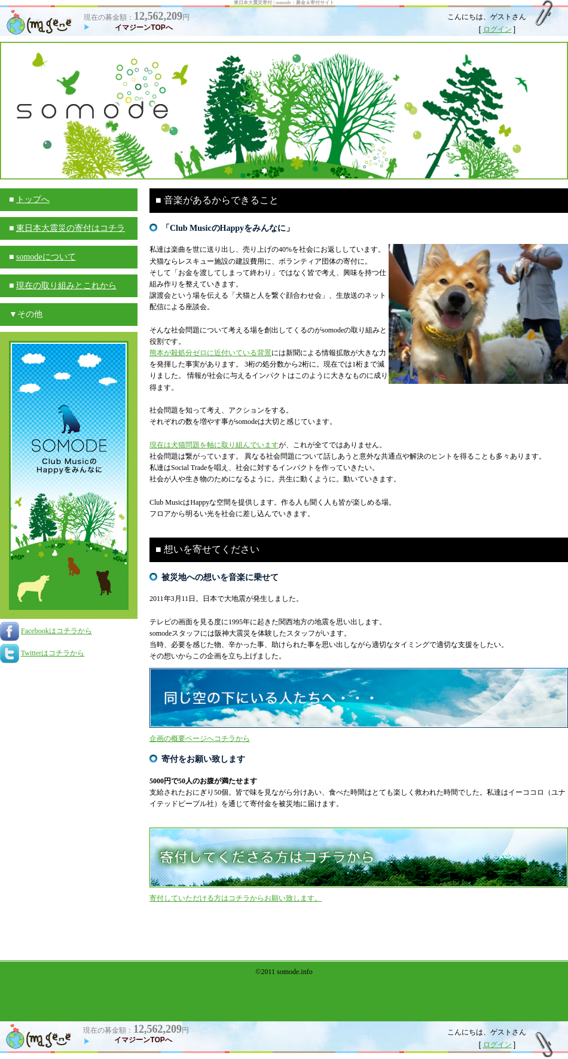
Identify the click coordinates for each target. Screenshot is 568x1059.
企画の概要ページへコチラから (199, 738)
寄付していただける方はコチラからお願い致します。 (235, 898)
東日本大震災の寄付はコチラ (70, 228)
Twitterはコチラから (52, 653)
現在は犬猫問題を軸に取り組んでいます (214, 445)
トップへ (33, 199)
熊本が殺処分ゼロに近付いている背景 (210, 353)
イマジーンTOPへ (143, 27)
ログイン (497, 29)
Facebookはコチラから (56, 631)
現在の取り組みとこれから (66, 285)
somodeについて (46, 256)
